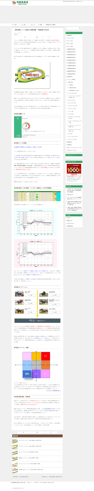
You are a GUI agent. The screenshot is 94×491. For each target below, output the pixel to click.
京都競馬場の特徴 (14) (71, 68)
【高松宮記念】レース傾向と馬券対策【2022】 (21, 476)
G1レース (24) (70, 40)
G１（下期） (23, 24)
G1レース (16, 34)
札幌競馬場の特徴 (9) (71, 49)
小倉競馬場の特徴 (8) (71, 73)
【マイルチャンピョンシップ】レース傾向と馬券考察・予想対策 (29, 463)
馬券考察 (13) (69, 76)
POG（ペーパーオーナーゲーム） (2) (74, 147)
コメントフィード (70, 223)
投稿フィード (69, 220)
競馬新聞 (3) (69, 142)
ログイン (69, 217)
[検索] (74, 28)
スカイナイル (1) (71, 100)
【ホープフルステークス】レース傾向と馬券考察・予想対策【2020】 (30, 440)
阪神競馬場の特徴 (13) (71, 71)
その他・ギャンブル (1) (71, 150)
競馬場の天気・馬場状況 (50, 24)
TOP (18, 482)
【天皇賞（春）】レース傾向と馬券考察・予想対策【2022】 (52, 476)
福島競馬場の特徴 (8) (71, 57)
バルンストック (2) (72, 108)
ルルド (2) (70, 133)
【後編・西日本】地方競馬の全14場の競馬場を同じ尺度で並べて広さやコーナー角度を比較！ (74, 203)
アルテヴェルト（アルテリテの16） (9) (74, 117)
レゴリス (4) (70, 113)
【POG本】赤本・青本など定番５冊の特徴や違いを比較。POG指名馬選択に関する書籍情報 (74, 190)
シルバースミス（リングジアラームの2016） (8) (74, 96)
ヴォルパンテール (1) (72, 139)
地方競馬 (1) (69, 144)
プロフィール (32, 24)
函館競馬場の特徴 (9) (71, 51)
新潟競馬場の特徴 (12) (71, 54)
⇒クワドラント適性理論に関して (53, 390)
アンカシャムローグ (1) (72, 105)
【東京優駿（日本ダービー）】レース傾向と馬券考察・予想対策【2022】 (31, 469)
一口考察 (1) (70, 84)
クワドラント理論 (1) (71, 79)
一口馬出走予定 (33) (72, 87)
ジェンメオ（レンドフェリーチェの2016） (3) (74, 130)
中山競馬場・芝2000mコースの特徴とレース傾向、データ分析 (28, 146)
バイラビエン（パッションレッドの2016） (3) (74, 126)
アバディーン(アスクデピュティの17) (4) (74, 122)
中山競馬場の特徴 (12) (71, 62)
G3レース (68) (70, 46)
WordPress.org (70, 225)
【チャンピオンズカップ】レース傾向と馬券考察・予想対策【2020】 (30, 446)
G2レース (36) (70, 43)
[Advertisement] (47, 14)
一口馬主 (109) (70, 82)
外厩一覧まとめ (70, 194)
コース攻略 (40, 24)
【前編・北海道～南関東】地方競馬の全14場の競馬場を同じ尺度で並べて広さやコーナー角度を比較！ (74, 209)
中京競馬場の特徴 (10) (71, 65)
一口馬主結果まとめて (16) (73, 90)
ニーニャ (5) (70, 111)
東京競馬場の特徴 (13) (71, 60)
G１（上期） (14, 24)
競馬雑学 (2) (69, 35)
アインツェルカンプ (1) (72, 136)
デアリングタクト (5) (72, 93)
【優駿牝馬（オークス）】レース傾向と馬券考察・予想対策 (29, 457)
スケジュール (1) (70, 38)
